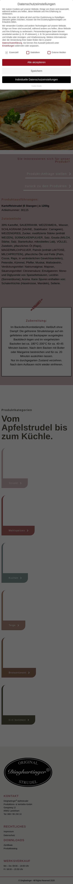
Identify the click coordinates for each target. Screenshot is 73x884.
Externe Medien (57, 52)
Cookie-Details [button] (36, 86)
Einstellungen (8, 46)
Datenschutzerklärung (12, 43)
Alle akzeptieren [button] (36, 62)
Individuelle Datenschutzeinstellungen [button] (36, 79)
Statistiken (33, 52)
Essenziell (11, 52)
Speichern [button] (36, 70)
